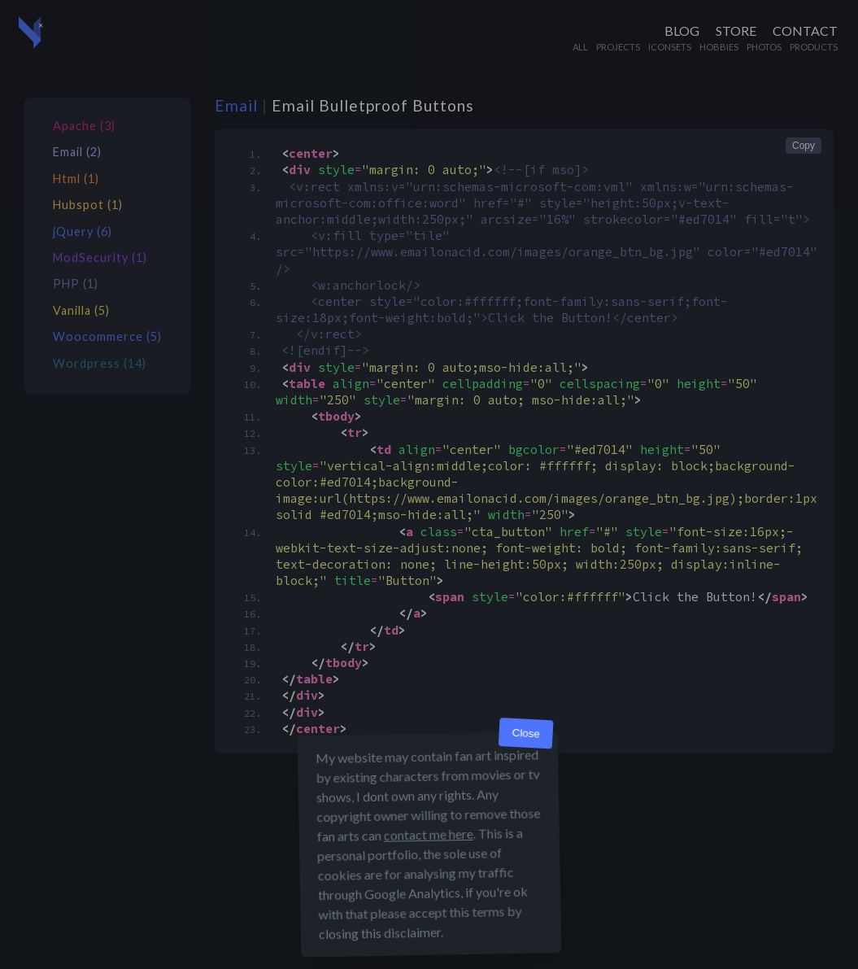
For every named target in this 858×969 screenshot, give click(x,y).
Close (526, 733)
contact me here (428, 834)
